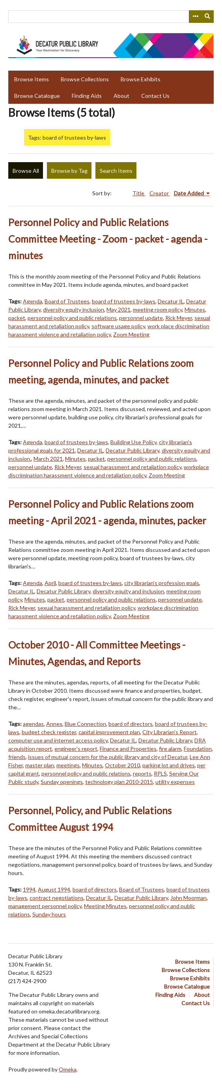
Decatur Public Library (132, 450)
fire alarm (170, 748)
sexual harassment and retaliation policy (132, 467)
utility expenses (175, 781)
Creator (159, 193)
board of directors (130, 723)
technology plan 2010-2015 (119, 781)
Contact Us (155, 95)
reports (142, 773)
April (50, 583)
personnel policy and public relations (72, 317)
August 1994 (54, 889)
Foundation (198, 748)
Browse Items (31, 79)
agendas (33, 723)
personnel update (141, 317)
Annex (54, 723)
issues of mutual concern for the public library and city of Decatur (107, 756)
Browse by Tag (69, 170)
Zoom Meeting (131, 334)
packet (16, 317)
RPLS (160, 773)
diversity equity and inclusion (128, 591)
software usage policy (118, 326)
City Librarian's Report (169, 732)
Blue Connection (85, 723)
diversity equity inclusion (73, 309)
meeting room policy (157, 309)
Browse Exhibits (140, 79)
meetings (68, 765)
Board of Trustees (67, 301)
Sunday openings (62, 781)
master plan (39, 765)
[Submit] (207, 16)
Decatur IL (171, 301)
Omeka (67, 1069)
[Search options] (195, 16)
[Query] (111, 16)
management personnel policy (45, 906)
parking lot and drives (168, 765)
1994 (29, 889)
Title (139, 193)
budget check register (49, 732)
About (121, 95)
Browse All (26, 170)
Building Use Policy (133, 442)
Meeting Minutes (105, 906)
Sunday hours (49, 914)
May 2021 (118, 309)
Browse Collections (85, 79)
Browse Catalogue (37, 95)
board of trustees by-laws (123, 301)
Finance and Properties (128, 748)
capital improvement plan (109, 732)
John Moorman (188, 897)
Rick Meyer (178, 317)
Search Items (116, 170)
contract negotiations (57, 897)
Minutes (195, 309)
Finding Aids (87, 95)
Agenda (32, 301)
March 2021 (48, 458)
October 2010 (122, 765)
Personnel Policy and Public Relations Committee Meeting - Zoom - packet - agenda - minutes (107, 239)
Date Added (189, 193)
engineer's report (75, 748)
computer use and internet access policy (58, 740)
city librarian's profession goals (161, 583)
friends (17, 756)
